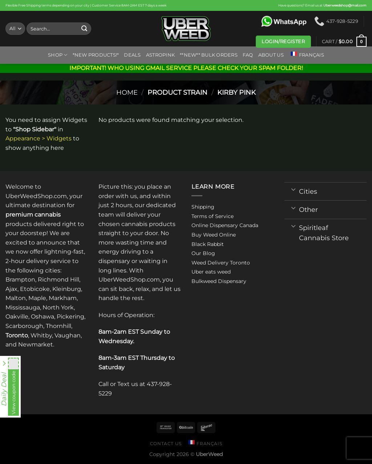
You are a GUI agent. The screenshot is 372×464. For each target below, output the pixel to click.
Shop (57, 55)
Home (127, 92)
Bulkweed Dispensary (218, 281)
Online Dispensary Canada (224, 225)
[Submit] (84, 28)
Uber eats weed (211, 271)
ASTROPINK (160, 55)
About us (271, 55)
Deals (132, 55)
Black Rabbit (207, 244)
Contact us (166, 443)
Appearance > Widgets (38, 138)
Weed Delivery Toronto (220, 262)
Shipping (202, 207)
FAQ (248, 55)
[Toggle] (293, 189)
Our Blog (203, 253)
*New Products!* (96, 55)
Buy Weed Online (213, 234)
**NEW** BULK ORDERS (209, 55)
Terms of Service (212, 216)
